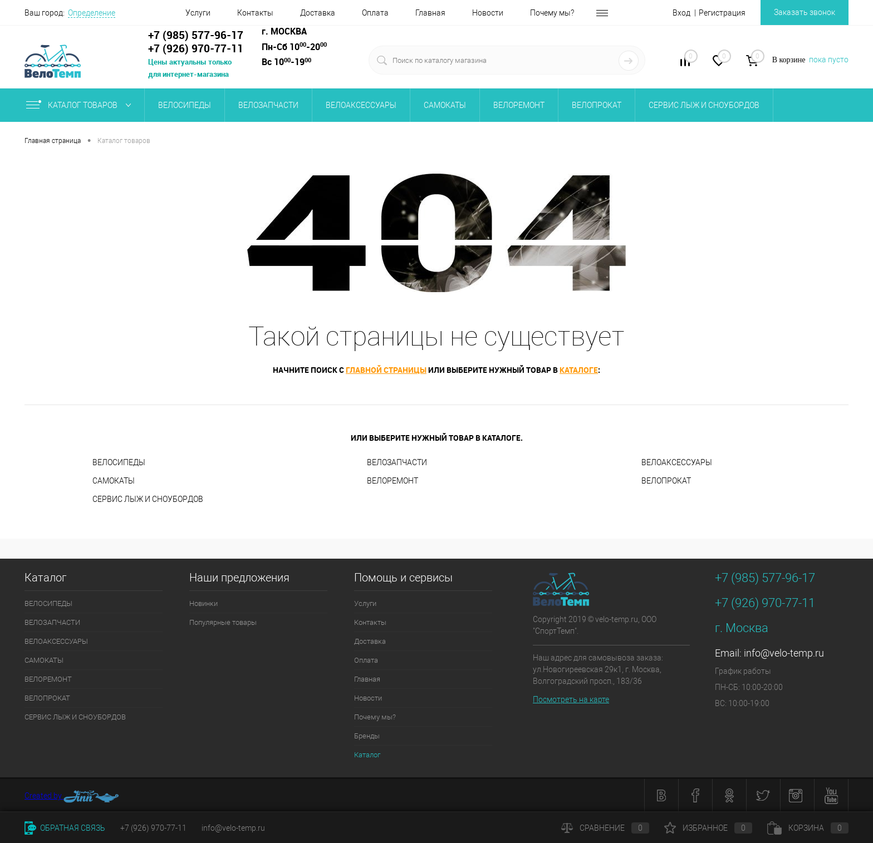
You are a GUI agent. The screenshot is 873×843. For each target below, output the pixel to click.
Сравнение (605, 828)
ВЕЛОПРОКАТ (596, 105)
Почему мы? (525, 12)
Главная (403, 12)
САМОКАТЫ (445, 105)
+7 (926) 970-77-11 (153, 828)
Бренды (587, 12)
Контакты (228, 12)
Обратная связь (64, 828)
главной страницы (386, 369)
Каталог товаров (81, 105)
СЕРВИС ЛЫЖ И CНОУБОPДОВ (704, 105)
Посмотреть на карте (571, 699)
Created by (71, 796)
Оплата (348, 12)
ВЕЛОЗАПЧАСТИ (268, 105)
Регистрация (722, 12)
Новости (460, 12)
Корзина (808, 828)
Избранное (708, 828)
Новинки (203, 603)
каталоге (579, 369)
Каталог (367, 755)
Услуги (170, 12)
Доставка (290, 12)
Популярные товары (223, 622)
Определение (91, 12)
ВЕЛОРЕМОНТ (519, 105)
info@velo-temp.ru (784, 653)
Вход (681, 12)
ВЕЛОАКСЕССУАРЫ (361, 105)
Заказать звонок (804, 12)
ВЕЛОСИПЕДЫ (184, 105)
